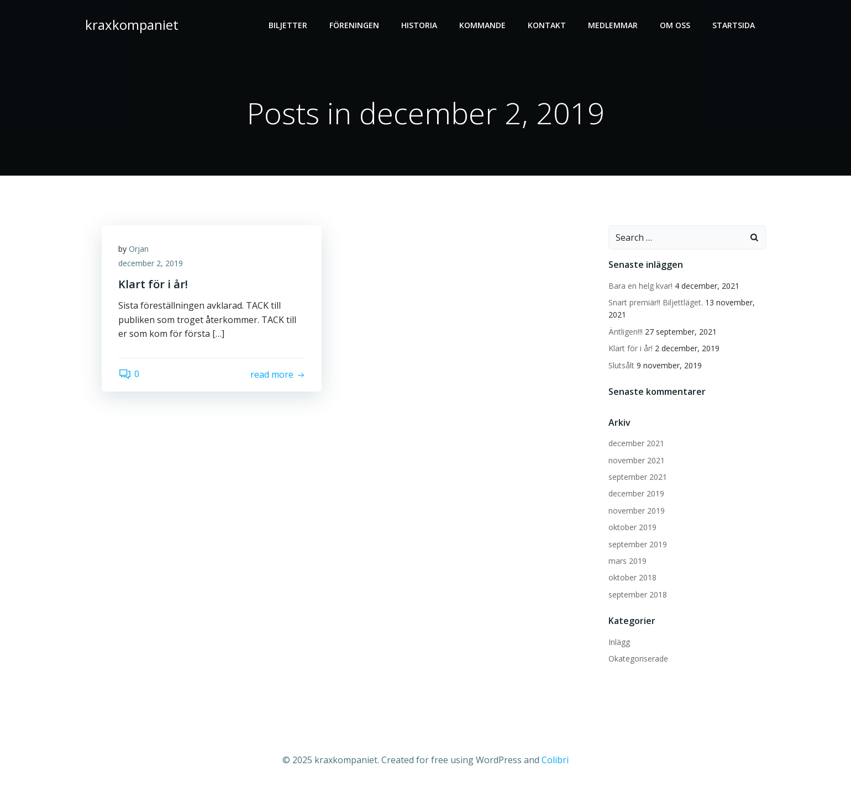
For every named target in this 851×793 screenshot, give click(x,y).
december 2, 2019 (150, 263)
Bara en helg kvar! (640, 286)
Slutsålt (621, 365)
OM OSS (675, 25)
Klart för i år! (630, 348)
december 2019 (636, 493)
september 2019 (637, 544)
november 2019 (636, 510)
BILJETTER (288, 25)
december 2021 (636, 443)
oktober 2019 (632, 527)
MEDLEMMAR (613, 25)
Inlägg (619, 642)
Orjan (139, 249)
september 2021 (637, 477)
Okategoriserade (638, 658)
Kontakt (547, 25)
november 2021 (636, 460)
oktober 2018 (632, 577)
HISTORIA (419, 25)
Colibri (555, 760)
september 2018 (637, 594)
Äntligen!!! (625, 331)
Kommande (482, 25)
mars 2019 (627, 561)
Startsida (733, 25)
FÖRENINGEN (354, 25)
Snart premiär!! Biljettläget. (655, 302)
